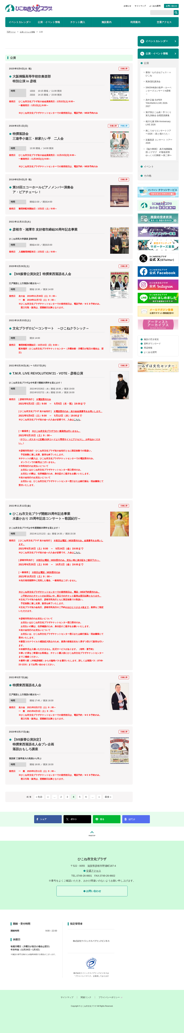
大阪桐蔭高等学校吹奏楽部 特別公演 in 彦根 (32, 79)
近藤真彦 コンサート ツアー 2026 (159, 141)
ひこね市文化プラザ (28, 8)
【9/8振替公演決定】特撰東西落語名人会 (42, 274)
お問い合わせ (171, 6)
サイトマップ (140, 6)
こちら (77, 419)
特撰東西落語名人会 (27, 685)
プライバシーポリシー (109, 997)
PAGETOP (92, 834)
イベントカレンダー (20, 22)
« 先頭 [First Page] (39, 797)
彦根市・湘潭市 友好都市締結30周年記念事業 (45, 229)
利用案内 (135, 22)
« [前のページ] (47, 797)
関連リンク (86, 997)
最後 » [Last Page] (108, 797)
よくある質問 (154, 6)
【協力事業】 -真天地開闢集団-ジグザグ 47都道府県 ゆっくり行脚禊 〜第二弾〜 (159, 152)
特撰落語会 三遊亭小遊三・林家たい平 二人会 (38, 136)
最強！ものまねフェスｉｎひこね (158, 74)
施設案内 (106, 22)
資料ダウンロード (152, 343)
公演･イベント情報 (27, 32)
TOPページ (11, 32)
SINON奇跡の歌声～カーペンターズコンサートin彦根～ (158, 90)
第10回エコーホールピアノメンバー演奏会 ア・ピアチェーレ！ (43, 190)
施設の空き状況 (151, 339)
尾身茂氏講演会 (153, 81)
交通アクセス (164, 22)
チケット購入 (77, 22)
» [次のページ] (99, 797)
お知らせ (127, 6)
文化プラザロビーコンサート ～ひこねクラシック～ (51, 328)
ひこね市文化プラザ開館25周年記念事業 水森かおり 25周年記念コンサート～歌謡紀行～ (47, 516)
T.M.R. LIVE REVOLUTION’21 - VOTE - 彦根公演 (48, 373)
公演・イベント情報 (49, 22)
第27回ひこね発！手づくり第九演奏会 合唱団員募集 (158, 114)
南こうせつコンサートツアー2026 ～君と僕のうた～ (158, 132)
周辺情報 (148, 348)
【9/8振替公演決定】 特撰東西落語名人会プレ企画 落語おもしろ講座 (33, 744)
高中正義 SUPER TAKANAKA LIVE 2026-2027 (157, 103)
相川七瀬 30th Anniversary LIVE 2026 (158, 123)
